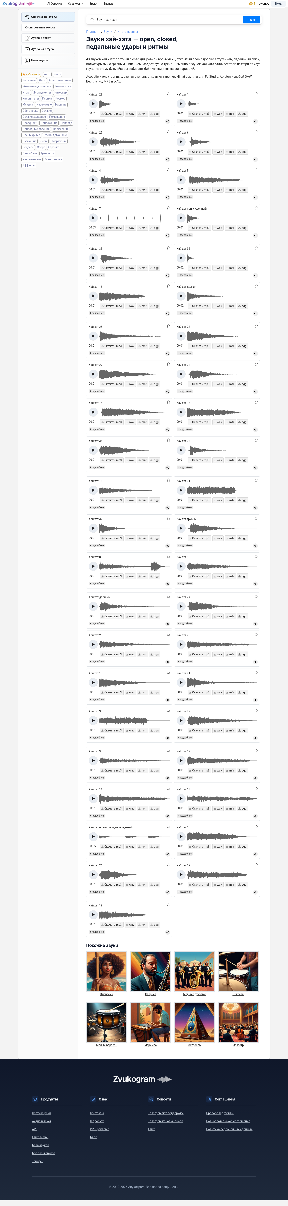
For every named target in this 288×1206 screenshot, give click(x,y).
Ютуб (151, 1135)
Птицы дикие (31, 144)
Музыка (28, 113)
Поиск (251, 25)
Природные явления (36, 138)
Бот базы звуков (43, 1159)
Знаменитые (63, 95)
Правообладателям (220, 1119)
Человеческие (32, 168)
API (34, 1135)
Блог (93, 1143)
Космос (60, 107)
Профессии (60, 138)
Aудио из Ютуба (42, 57)
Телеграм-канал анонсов (165, 1127)
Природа (66, 132)
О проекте (97, 1127)
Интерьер (60, 101)
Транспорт (47, 162)
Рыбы (43, 150)
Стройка (53, 156)
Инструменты (42, 101)
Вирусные (29, 89)
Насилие (60, 113)
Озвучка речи (41, 1119)
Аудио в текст (41, 45)
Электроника (53, 168)
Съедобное (30, 162)
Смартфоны (58, 150)
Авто (47, 83)
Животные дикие (60, 89)
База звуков (39, 69)
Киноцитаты (31, 107)
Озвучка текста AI (44, 22)
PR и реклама (99, 1135)
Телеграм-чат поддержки (166, 1119)
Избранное (33, 83)
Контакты (97, 1119)
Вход (273, 6)
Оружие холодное (34, 126)
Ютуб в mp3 (40, 1143)
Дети (42, 89)
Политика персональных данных (229, 1135)
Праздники (30, 132)
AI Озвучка (63, 6)
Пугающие (29, 150)
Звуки (102, 6)
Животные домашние (37, 95)
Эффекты (29, 174)
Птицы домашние (55, 144)
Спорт (41, 156)
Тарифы (117, 6)
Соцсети (28, 156)
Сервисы (83, 6)
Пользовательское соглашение (228, 1127)
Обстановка (30, 120)
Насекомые (44, 113)
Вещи (57, 83)
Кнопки (47, 107)
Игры (26, 101)
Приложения (49, 132)
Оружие (47, 120)
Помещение (57, 126)
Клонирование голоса (40, 34)
